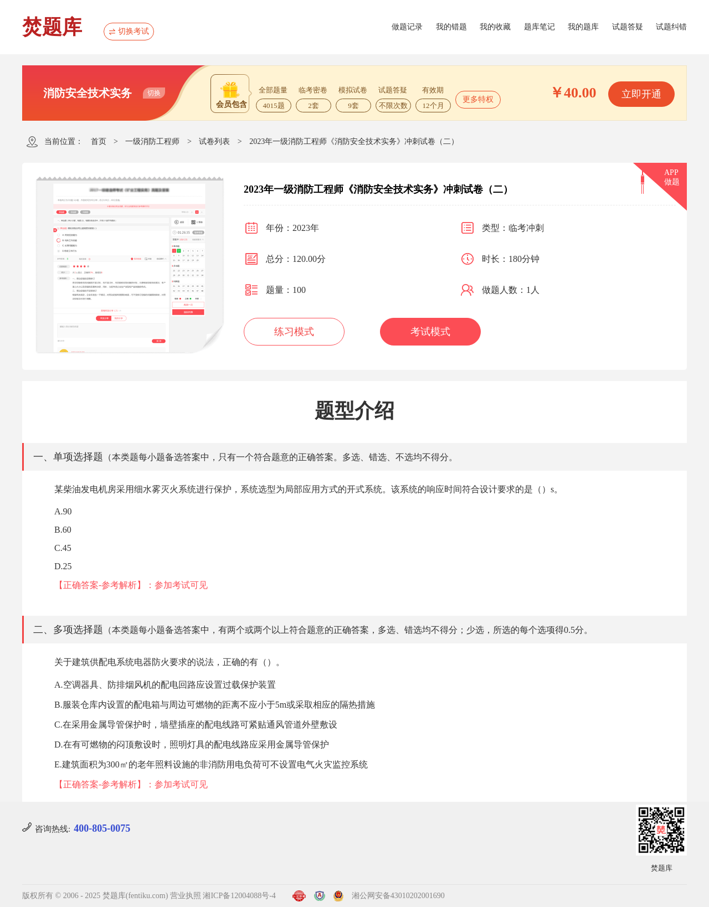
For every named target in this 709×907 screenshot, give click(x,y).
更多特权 (478, 99)
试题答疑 (627, 27)
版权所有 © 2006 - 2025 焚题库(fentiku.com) (95, 895)
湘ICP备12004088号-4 (239, 895)
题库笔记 (539, 27)
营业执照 (185, 895)
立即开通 (641, 94)
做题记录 (407, 27)
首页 (98, 141)
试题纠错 (671, 27)
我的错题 (451, 27)
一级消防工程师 (152, 141)
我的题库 (583, 27)
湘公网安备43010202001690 (398, 895)
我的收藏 (495, 27)
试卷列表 (214, 141)
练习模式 (294, 331)
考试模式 (430, 331)
